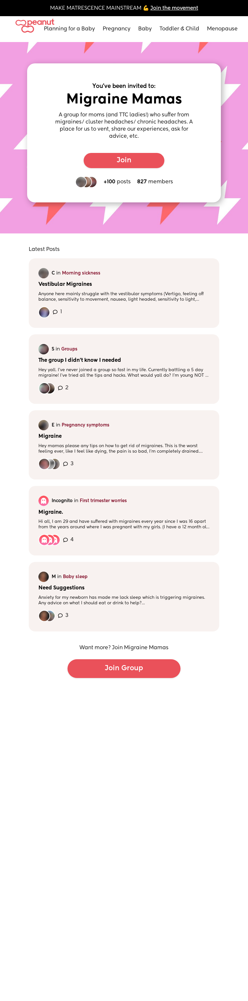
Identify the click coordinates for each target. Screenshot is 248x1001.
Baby (145, 29)
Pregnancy (116, 29)
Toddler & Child (179, 29)
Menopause (222, 29)
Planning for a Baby (69, 29)
